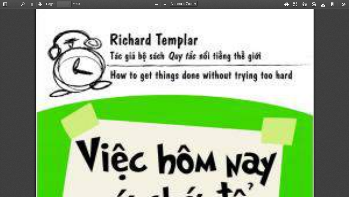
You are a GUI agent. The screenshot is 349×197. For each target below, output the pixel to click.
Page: (50, 4)
